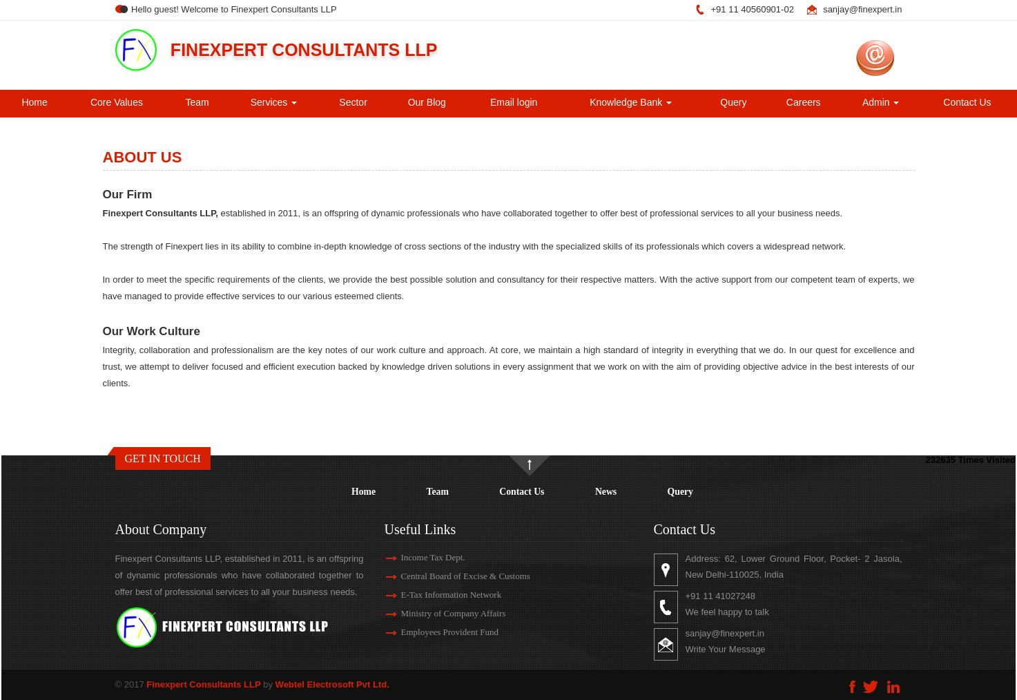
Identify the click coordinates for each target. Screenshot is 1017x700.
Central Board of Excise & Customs (449, 576)
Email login (513, 102)
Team (197, 102)
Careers (803, 102)
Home (34, 102)
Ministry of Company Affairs (437, 613)
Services (274, 102)
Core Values (116, 102)
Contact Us (967, 102)
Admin (881, 102)
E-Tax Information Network (435, 594)
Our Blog (427, 102)
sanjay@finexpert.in (862, 9)
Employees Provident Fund (434, 632)
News (606, 491)
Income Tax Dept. (417, 557)
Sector (353, 102)
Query (733, 102)
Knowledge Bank (631, 102)
